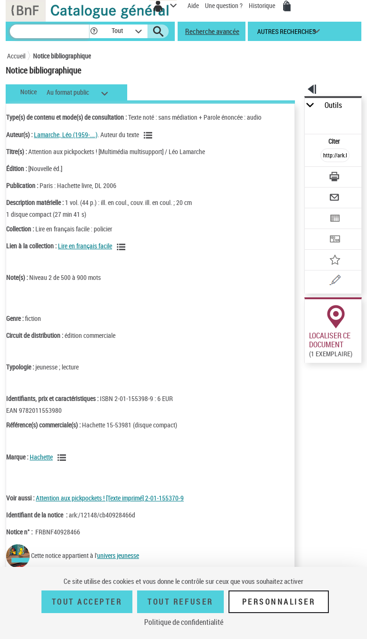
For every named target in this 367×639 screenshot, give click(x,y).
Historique (263, 5)
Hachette (41, 456)
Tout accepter (87, 602)
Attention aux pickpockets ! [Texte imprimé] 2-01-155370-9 (110, 497)
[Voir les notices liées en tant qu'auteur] (149, 135)
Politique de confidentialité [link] (183, 622)
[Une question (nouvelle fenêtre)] (335, 281)
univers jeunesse (118, 555)
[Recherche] (49, 31)
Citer (334, 141)
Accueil (16, 55)
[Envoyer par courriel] (335, 198)
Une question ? (224, 5)
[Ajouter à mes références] (335, 261)
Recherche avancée (212, 31)
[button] (94, 31)
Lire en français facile (85, 245)
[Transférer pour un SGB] (335, 240)
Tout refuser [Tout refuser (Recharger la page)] (180, 602)
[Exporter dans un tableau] (335, 219)
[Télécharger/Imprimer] (335, 178)
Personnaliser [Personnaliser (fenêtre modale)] (279, 602)
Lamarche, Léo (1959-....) (66, 134)
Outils (333, 105)
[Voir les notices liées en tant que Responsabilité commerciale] (63, 457)
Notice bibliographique (62, 55)
